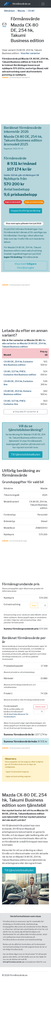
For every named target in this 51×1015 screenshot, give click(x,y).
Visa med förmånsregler (26, 265)
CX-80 (31, 11)
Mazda (21, 11)
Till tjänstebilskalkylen (25, 454)
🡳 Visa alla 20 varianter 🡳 (25, 411)
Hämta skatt (40, 707)
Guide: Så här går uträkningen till (21, 175)
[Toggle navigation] (43, 4)
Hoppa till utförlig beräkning (25, 210)
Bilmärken (9, 11)
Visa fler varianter (30, 53)
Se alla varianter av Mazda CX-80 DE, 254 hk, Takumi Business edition (24, 343)
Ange (34, 605)
